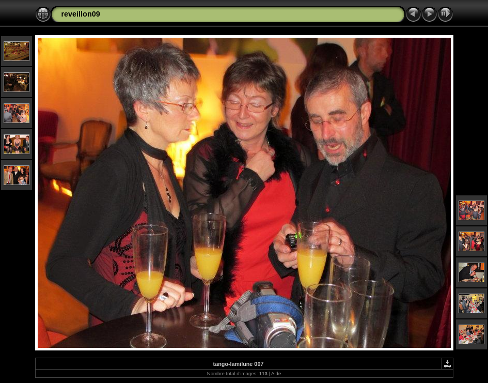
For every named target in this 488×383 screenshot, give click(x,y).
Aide (276, 373)
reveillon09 (80, 14)
